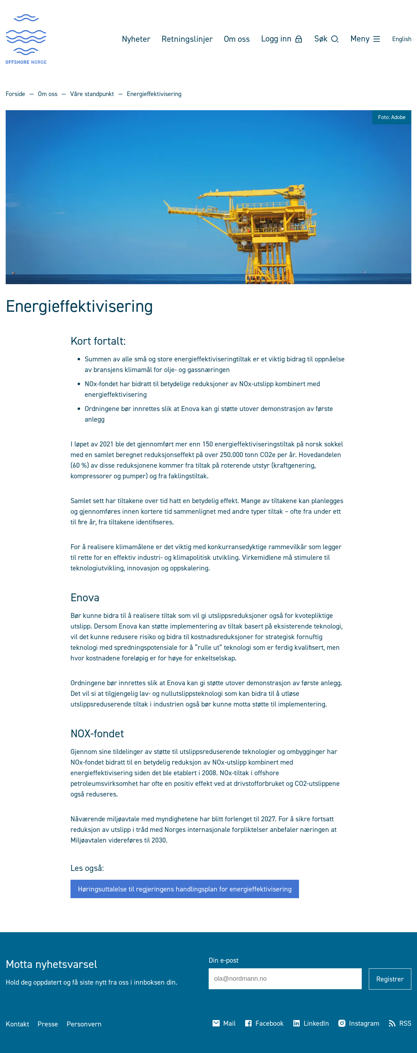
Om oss (47, 94)
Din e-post (223, 960)
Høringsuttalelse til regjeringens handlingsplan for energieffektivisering (185, 889)
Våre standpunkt (92, 94)
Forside (15, 94)
